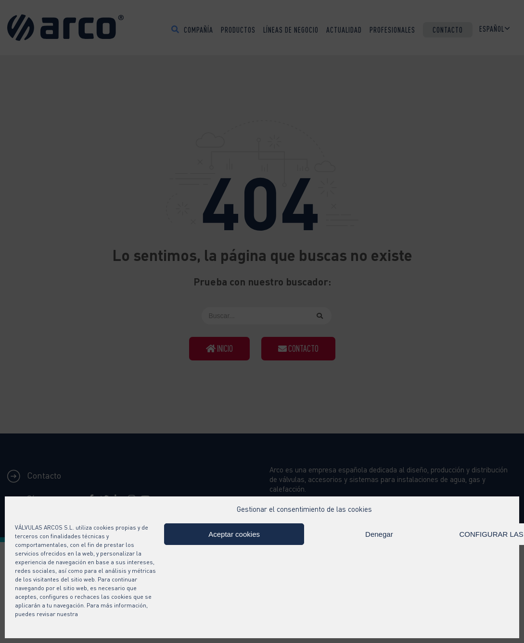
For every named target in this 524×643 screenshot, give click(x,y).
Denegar (379, 534)
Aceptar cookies (234, 534)
